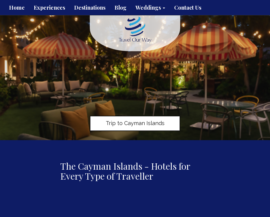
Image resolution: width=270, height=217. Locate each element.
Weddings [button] (150, 7)
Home (17, 7)
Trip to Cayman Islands (135, 123)
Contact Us (187, 7)
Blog (121, 7)
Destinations (89, 7)
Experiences (49, 7)
